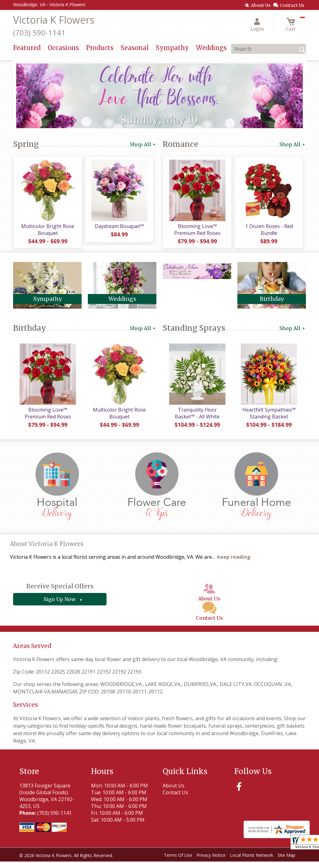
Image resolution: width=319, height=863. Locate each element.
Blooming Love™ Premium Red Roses (197, 230)
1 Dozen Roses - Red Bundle (269, 230)
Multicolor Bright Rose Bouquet (47, 230)
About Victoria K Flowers (46, 545)
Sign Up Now (60, 601)
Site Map (286, 857)
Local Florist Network (251, 857)
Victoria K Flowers (53, 19)
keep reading (233, 558)
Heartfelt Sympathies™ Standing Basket (268, 415)
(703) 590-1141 (39, 32)
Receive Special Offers (59, 587)
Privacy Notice (211, 857)
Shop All (143, 144)
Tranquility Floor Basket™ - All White (196, 415)
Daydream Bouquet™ (119, 226)
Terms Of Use (178, 857)
